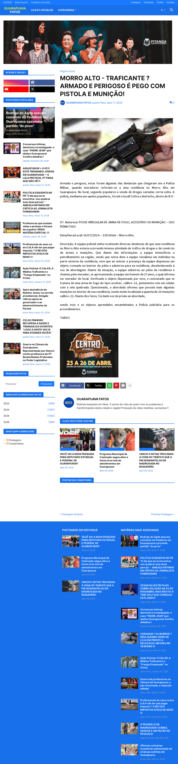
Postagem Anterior (72, 514)
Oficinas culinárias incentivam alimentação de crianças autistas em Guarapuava (156, 750)
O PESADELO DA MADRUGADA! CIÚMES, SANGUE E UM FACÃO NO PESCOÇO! (155, 729)
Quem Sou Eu (21, 2)
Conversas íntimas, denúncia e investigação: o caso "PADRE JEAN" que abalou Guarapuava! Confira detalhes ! (38, 150)
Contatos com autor (40, 2)
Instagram (136, 2)
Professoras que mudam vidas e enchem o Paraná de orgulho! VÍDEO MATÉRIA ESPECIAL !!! (37, 228)
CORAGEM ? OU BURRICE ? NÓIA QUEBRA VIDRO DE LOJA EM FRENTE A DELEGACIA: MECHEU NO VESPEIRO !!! (156, 640)
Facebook (148, 2)
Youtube (171, 2)
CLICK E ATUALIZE (42, 10)
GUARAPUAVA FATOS (93, 399)
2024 (29, 409)
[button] (163, 10)
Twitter (160, 2)
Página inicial (67, 71)
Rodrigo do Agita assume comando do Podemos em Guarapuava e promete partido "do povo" (155, 541)
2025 (29, 416)
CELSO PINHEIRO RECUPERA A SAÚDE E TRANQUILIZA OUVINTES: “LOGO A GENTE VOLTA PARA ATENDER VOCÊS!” (38, 326)
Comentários (14, 443)
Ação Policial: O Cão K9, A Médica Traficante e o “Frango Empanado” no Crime (38, 273)
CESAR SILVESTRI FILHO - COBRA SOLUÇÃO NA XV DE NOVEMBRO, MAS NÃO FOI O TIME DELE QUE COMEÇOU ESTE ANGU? (157, 591)
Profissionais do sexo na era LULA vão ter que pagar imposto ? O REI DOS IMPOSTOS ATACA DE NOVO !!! (39, 250)
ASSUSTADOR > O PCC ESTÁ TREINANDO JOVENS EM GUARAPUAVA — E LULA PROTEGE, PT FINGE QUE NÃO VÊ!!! (38, 174)
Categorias (66, 10)
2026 (29, 422)
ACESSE (7, 2)
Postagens (13, 440)
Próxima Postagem (162, 514)
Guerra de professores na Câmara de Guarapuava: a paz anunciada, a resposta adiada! (155, 684)
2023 (29, 403)
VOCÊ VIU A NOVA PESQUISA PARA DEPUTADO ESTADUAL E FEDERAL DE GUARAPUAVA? (77, 458)
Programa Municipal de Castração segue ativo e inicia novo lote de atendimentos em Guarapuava (114, 460)
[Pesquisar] (21, 383)
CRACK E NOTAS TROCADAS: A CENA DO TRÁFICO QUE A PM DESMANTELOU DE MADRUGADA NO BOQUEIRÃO (156, 460)
